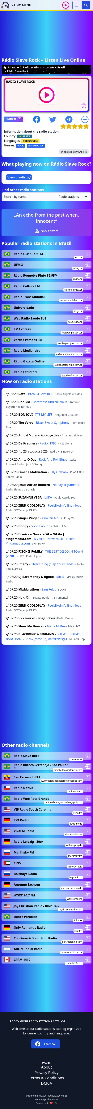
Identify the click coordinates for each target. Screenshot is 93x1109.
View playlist (19, 177)
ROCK (20, 145)
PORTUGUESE (30, 141)
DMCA (46, 1083)
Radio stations (32, 67)
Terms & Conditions (46, 1077)
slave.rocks (80, 152)
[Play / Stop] (65, 5)
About (46, 1067)
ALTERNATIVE (36, 145)
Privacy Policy (46, 1072)
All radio (11, 67)
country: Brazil (55, 67)
